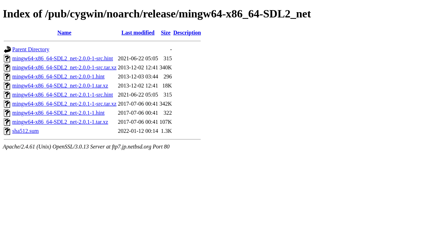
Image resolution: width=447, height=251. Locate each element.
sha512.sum (25, 131)
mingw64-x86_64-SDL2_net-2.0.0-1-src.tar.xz (64, 67)
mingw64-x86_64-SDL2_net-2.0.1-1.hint (58, 113)
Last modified (138, 33)
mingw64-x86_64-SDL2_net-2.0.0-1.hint (58, 76)
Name (64, 33)
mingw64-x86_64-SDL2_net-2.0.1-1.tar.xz (60, 122)
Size (166, 33)
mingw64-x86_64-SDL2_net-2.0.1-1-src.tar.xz (64, 104)
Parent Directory (30, 49)
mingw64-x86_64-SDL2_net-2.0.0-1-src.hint (62, 58)
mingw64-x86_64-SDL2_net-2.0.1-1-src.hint (62, 95)
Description (187, 33)
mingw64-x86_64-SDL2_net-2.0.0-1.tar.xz (60, 86)
